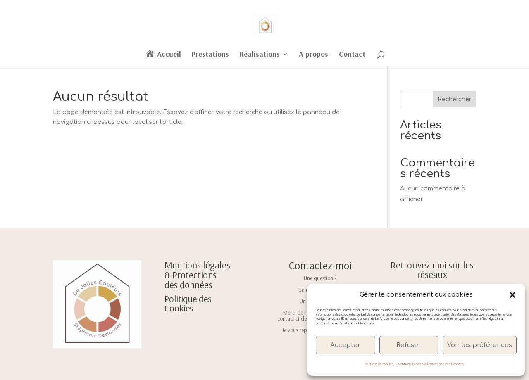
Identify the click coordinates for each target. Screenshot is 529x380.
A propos (313, 55)
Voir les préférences (479, 345)
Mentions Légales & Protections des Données (431, 364)
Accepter (345, 345)
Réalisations (260, 55)
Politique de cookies (379, 364)
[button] (512, 295)
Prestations (210, 55)
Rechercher (455, 99)
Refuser (408, 345)
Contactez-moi (320, 265)
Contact (352, 55)
